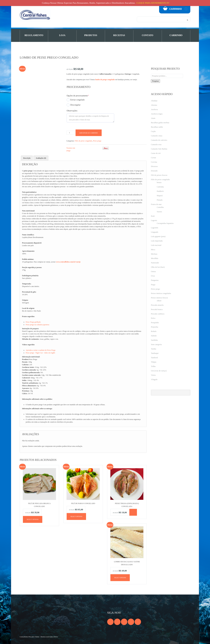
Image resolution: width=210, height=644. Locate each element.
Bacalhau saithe (157, 127)
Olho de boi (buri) (158, 267)
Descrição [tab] (26, 158)
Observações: (72, 111)
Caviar (153, 157)
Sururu (159, 211)
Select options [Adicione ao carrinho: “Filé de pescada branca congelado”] (32, 519)
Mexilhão (154, 258)
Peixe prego (97, 141)
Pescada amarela (157, 305)
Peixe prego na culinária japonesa (37, 325)
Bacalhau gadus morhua (160, 122)
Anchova (154, 109)
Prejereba (154, 327)
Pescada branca (157, 309)
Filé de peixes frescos (159, 175)
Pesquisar (155, 81)
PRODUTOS (90, 35)
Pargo (153, 284)
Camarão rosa (156, 144)
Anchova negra (156, 114)
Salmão (154, 336)
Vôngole (154, 379)
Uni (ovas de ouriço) (159, 371)
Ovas (153, 276)
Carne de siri (156, 153)
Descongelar (73, 104)
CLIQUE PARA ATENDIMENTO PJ (152, 3)
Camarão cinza (156, 136)
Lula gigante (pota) (158, 236)
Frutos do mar (156, 204)
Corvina (154, 162)
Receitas (119, 35)
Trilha (153, 366)
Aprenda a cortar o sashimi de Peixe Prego (40, 350)
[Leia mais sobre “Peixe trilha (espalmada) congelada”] (133, 512)
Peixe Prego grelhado (33, 322)
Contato (147, 35)
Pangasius (155, 280)
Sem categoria (156, 344)
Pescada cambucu (157, 314)
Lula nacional (156, 245)
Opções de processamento (78, 96)
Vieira (153, 375)
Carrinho (175, 35)
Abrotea (154, 105)
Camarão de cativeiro (159, 140)
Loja (62, 35)
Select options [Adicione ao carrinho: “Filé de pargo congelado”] (76, 516)
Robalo (153, 331)
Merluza (154, 254)
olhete (159, 301)
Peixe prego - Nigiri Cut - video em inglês (40, 353)
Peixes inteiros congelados (161, 293)
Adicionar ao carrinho (88, 133)
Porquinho (155, 322)
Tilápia (153, 362)
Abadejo (154, 101)
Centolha (160, 207)
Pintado (160, 200)
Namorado (155, 263)
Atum (153, 118)
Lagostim (154, 228)
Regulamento (33, 35)
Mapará (160, 195)
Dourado (154, 171)
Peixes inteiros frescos (159, 298)
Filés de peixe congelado (83, 141)
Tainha (153, 349)
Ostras (153, 271)
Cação (153, 131)
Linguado (154, 232)
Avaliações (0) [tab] (41, 158)
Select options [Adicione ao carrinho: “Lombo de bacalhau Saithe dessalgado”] (120, 577)
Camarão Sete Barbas (159, 149)
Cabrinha (160, 187)
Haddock (160, 191)
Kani (153, 216)
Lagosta (154, 220)
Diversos (154, 166)
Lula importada (157, 241)
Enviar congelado (76, 99)
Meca (153, 249)
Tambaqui (155, 353)
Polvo (153, 318)
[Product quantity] (70, 133)
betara (159, 182)
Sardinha (154, 340)
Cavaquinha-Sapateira (165, 223)
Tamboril (154, 357)
